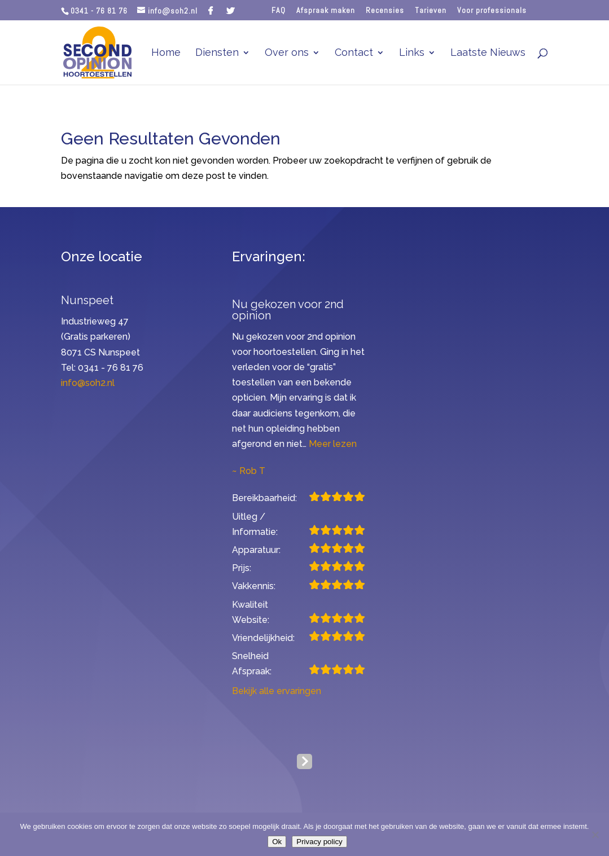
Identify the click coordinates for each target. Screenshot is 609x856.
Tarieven (430, 10)
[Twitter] (230, 11)
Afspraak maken (325, 10)
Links (411, 53)
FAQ (278, 10)
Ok (277, 841)
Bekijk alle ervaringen (276, 691)
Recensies (385, 10)
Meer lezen (333, 443)
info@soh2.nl (88, 382)
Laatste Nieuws (487, 53)
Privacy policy (319, 841)
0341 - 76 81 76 (99, 11)
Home (166, 53)
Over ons (287, 53)
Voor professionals (492, 10)
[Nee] (595, 834)
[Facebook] (211, 11)
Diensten (217, 53)
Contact (354, 53)
